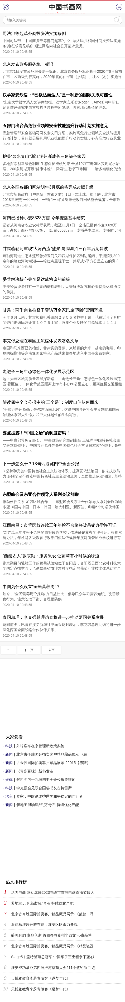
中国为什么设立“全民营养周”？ (31, 586)
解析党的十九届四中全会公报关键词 (45, 779)
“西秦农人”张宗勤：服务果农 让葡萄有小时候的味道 (51, 556)
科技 (9, 746)
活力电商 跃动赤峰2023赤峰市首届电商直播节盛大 (52, 892)
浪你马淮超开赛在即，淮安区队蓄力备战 (44, 924)
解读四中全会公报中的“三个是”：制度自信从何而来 (50, 402)
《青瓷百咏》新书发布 (34, 771)
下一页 (28, 650)
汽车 (9, 796)
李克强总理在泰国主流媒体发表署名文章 (41, 341)
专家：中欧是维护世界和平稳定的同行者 (49, 796)
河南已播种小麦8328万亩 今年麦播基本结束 (44, 218)
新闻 (9, 754)
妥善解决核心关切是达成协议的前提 (36, 279)
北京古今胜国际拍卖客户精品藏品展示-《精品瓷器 (52, 946)
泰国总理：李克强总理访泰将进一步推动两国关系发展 (53, 617)
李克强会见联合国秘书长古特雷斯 (44, 788)
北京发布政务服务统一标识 (28, 64)
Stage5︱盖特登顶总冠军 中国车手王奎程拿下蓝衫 (52, 957)
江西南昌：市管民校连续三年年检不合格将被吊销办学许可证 (60, 525)
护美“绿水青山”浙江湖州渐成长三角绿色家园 (44, 156)
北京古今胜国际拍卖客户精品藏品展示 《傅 (52, 754)
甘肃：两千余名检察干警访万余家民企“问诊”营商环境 (53, 310)
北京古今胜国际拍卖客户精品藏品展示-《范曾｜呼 (52, 914)
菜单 (119, 7)
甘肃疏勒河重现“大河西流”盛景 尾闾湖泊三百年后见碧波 (55, 248)
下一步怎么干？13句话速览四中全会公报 (41, 463)
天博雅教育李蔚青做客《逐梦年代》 (40, 978)
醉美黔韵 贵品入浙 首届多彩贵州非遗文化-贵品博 (51, 935)
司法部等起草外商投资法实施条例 (34, 33)
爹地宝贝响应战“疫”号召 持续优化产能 (47, 805)
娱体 (9, 779)
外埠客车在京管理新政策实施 (40, 746)
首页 (6, 7)
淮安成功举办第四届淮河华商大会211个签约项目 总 (53, 967)
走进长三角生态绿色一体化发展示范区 (38, 371)
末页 (51, 650)
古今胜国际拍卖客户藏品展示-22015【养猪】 (53, 763)
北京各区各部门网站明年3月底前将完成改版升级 (48, 187)
